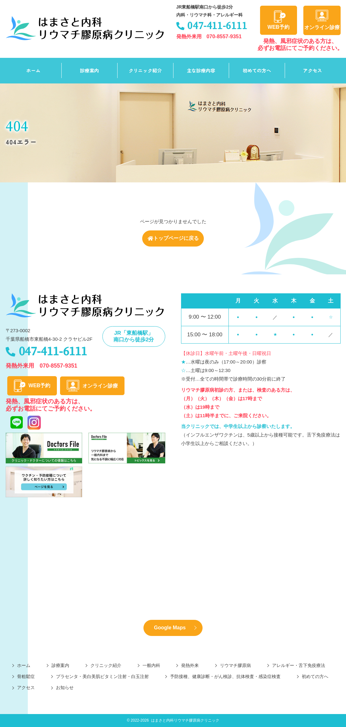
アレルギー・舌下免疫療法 (298, 665)
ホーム (33, 70)
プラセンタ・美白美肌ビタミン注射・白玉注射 (102, 676)
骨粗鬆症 (26, 676)
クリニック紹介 (145, 70)
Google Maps (169, 627)
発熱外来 (190, 665)
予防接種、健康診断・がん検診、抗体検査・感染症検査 (225, 676)
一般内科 (151, 665)
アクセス (312, 70)
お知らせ (65, 687)
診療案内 (89, 70)
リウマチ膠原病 (235, 665)
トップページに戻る (173, 238)
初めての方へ (257, 70)
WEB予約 (278, 20)
